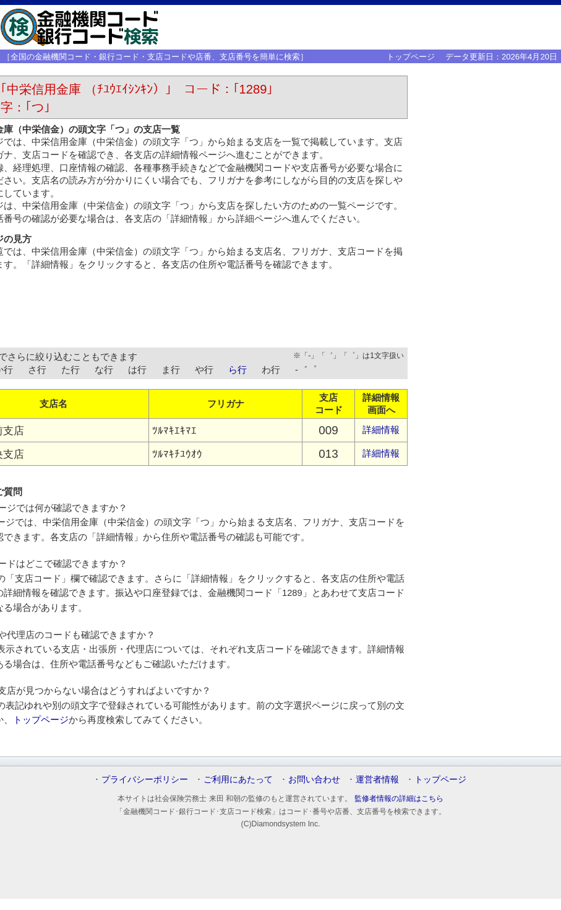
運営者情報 (377, 779)
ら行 (237, 370)
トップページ (411, 56)
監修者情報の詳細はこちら (398, 798)
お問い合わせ (314, 779)
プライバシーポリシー (144, 779)
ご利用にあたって (238, 779)
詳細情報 (381, 430)
